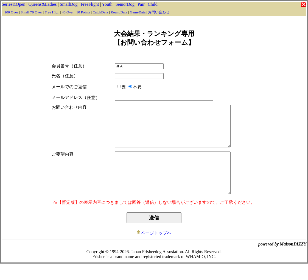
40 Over (68, 12)
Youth (107, 4)
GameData (137, 12)
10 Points (83, 12)
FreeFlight (90, 4)
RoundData (119, 12)
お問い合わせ (158, 12)
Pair (141, 4)
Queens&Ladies (42, 4)
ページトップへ (154, 249)
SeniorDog (125, 4)
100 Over (11, 12)
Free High (51, 12)
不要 (132, 86)
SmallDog (69, 4)
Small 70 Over (31, 12)
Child (153, 4)
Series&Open (13, 4)
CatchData (100, 12)
